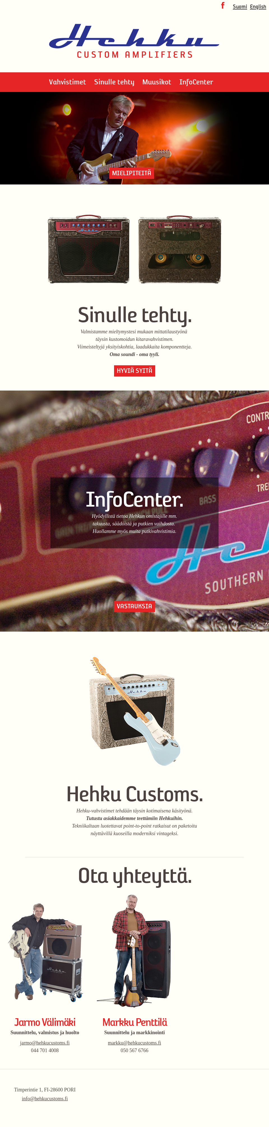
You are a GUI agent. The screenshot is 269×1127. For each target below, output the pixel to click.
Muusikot (156, 82)
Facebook (222, 5)
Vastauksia (134, 606)
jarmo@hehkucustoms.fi (44, 1043)
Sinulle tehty (114, 82)
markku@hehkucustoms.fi (134, 1043)
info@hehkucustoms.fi (45, 1098)
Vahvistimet (67, 82)
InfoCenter (196, 82)
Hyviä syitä (134, 371)
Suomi (240, 6)
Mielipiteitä (131, 173)
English (258, 6)
